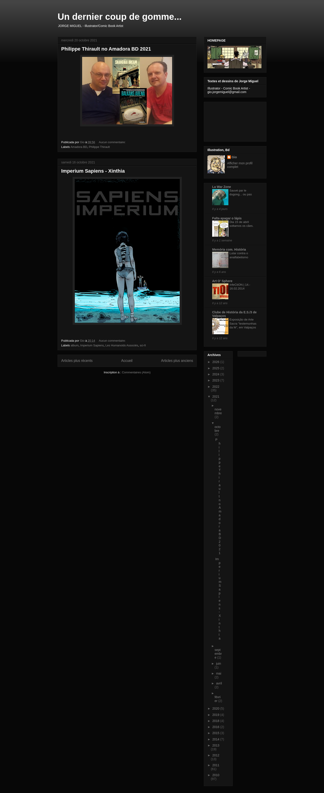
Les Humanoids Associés (122, 345)
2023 (216, 380)
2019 (216, 715)
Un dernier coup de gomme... (120, 17)
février (217, 699)
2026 (216, 362)
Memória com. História (229, 249)
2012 (215, 755)
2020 (216, 708)
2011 (215, 765)
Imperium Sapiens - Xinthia (93, 171)
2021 (215, 396)
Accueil (127, 361)
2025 (216, 368)
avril (219, 683)
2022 (215, 386)
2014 (216, 739)
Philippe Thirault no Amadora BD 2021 (106, 49)
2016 (216, 727)
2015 (216, 733)
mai (218, 673)
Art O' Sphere (222, 281)
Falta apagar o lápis (227, 218)
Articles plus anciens (177, 361)
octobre (217, 428)
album (75, 345)
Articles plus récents (77, 361)
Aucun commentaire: (112, 142)
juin (218, 663)
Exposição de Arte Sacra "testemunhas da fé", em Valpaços (243, 323)
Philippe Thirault (99, 147)
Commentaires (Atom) (136, 372)
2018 (216, 721)
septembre (218, 653)
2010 (215, 775)
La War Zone (221, 187)
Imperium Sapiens (92, 345)
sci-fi (143, 345)
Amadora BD (78, 147)
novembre (218, 411)
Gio (234, 157)
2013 (215, 745)
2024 (216, 374)
